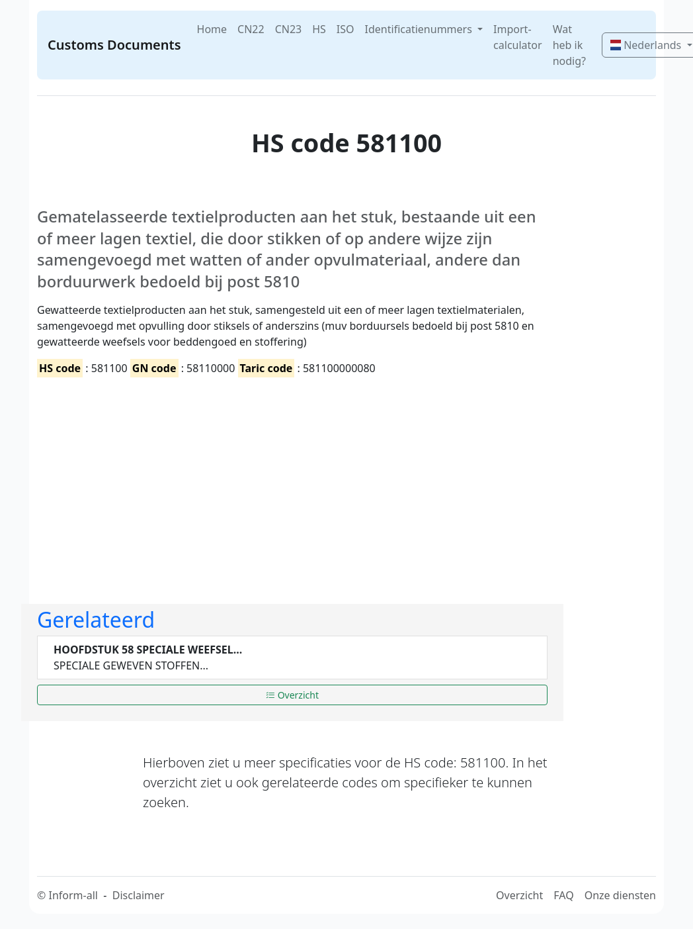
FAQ (563, 895)
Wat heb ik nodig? (569, 45)
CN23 (288, 29)
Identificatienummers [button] (420, 29)
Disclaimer (138, 895)
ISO (345, 29)
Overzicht (292, 695)
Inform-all (72, 895)
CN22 (251, 29)
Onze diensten (620, 895)
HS (319, 29)
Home (212, 29)
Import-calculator (517, 37)
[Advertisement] (292, 479)
